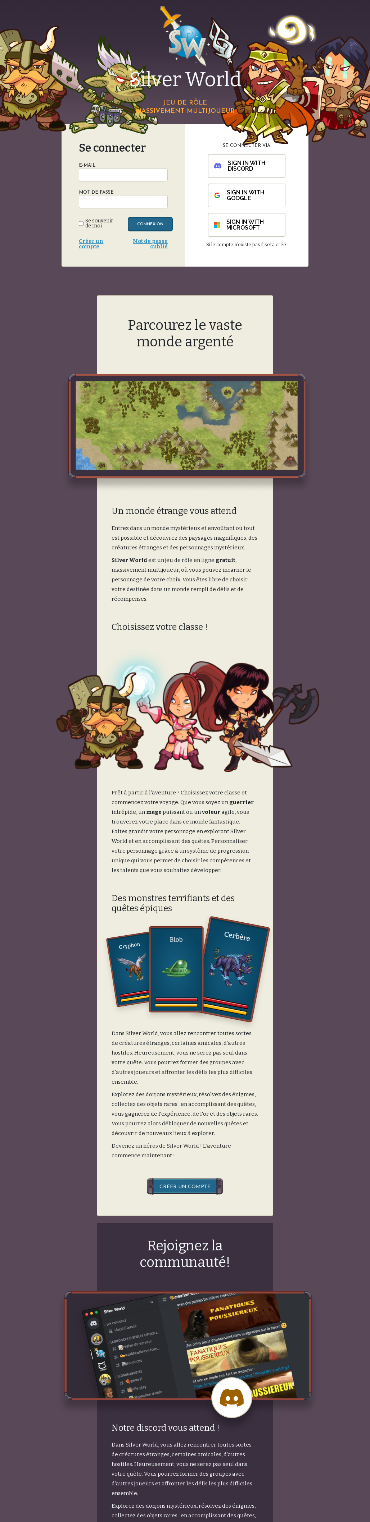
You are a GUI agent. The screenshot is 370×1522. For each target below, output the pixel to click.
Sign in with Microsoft (239, 224)
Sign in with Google (239, 195)
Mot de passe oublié (150, 244)
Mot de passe (96, 192)
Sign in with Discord (239, 166)
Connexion (150, 224)
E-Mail (87, 165)
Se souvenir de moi (99, 223)
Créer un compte (91, 244)
